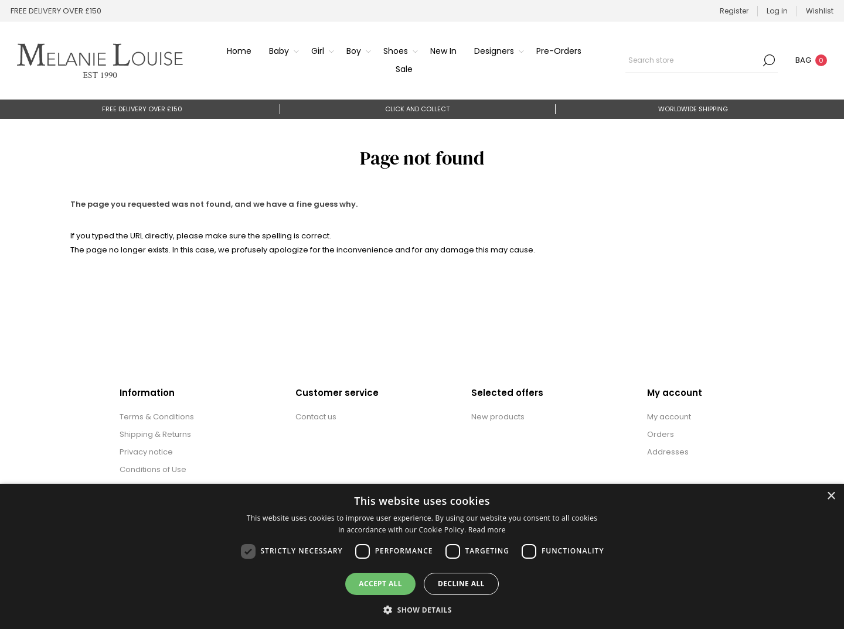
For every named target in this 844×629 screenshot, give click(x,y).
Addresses (668, 451)
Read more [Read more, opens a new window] (487, 530)
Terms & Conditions (157, 416)
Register (734, 11)
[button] (422, 609)
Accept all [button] (380, 584)
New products (498, 416)
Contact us (315, 416)
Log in (777, 11)
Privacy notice (146, 451)
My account (669, 416)
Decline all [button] (461, 584)
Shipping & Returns (155, 434)
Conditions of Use (153, 469)
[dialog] (422, 556)
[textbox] (692, 60)
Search (769, 60)
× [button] (830, 496)
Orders (660, 434)
